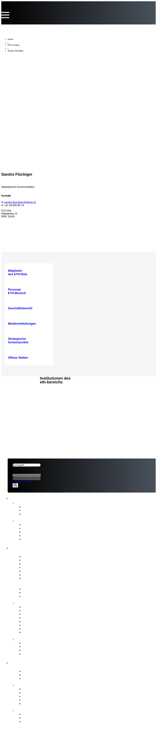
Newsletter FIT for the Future (41, 514)
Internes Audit (31, 574)
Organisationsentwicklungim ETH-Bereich (50, 714)
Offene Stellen (31, 578)
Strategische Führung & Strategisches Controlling (55, 606)
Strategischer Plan (34, 531)
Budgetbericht (31, 528)
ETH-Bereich (16, 389)
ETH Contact (13, 45)
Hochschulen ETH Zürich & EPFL (44, 674)
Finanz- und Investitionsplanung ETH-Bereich (52, 610)
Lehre (28, 481)
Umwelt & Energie (34, 703)
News (20, 503)
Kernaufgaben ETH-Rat (35, 603)
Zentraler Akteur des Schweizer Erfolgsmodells (53, 671)
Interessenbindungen (36, 560)
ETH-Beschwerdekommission (42, 643)
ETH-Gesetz (30, 589)
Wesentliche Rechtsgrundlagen (43, 592)
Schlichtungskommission (38, 650)
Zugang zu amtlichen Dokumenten (45, 653)
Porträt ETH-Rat (29, 552)
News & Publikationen (23, 384)
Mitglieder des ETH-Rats (38, 556)
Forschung (18, 481)
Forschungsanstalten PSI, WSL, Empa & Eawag (54, 678)
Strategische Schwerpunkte (40, 689)
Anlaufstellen (27, 639)
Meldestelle (29, 646)
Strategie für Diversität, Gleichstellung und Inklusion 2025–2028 (65, 539)
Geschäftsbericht (33, 524)
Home (10, 39)
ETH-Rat (13, 380)
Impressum (15, 397)
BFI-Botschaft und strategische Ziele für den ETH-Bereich (60, 596)
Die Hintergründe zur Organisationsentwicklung (53, 721)
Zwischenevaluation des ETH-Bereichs (48, 535)
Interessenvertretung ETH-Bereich (45, 625)
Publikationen (27, 520)
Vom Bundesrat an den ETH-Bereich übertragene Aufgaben (62, 692)
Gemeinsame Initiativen (38, 696)
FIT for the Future (30, 710)
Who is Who (30, 567)
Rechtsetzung (31, 628)
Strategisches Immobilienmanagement (48, 614)
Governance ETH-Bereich (37, 585)
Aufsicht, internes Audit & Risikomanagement (52, 632)
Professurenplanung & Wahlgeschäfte (47, 617)
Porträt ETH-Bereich (32, 667)
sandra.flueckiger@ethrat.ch (20, 202)
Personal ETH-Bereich (37, 621)
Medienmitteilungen (35, 506)
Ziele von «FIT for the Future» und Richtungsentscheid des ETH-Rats (68, 717)
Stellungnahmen (33, 510)
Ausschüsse (30, 571)
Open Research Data (36, 699)
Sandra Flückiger (15, 51)
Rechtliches (17, 393)
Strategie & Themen (32, 685)
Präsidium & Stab (33, 563)
